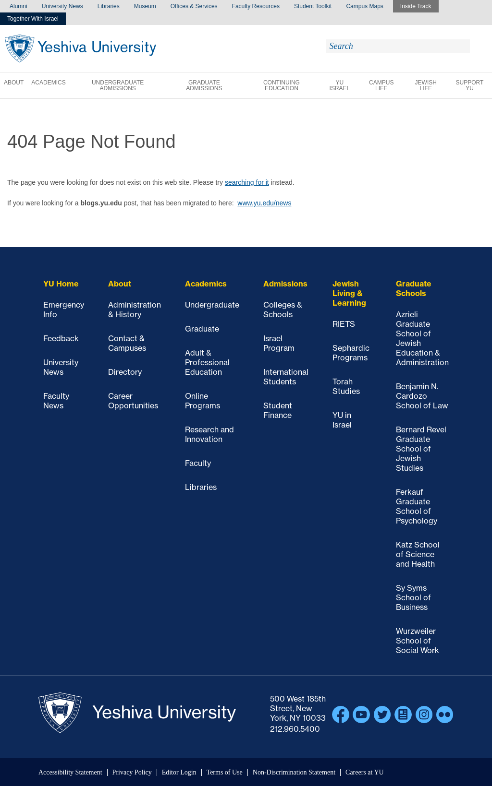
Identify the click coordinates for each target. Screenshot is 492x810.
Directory (125, 372)
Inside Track (415, 6)
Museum (145, 6)
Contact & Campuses (127, 343)
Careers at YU (364, 772)
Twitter (382, 714)
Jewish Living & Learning (349, 293)
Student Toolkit (313, 6)
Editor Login (179, 772)
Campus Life (381, 85)
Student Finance (277, 410)
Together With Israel (33, 18)
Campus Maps (364, 6)
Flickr (445, 714)
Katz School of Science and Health (418, 554)
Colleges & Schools (282, 309)
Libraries (109, 6)
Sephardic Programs (350, 352)
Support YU (470, 85)
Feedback (61, 338)
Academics (48, 82)
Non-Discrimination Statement (294, 772)
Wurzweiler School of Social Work (417, 640)
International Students (285, 376)
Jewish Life (426, 85)
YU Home (61, 283)
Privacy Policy (132, 772)
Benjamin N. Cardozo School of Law (422, 395)
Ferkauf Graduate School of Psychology (416, 506)
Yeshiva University (80, 48)
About (14, 82)
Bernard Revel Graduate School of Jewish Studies (421, 449)
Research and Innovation (209, 434)
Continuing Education (281, 85)
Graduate (202, 329)
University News (62, 6)
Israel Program (279, 343)
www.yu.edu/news (264, 203)
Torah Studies (346, 386)
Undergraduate (212, 305)
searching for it (247, 182)
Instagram (424, 714)
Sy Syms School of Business (413, 597)
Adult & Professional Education (207, 362)
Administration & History (134, 309)
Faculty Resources (256, 6)
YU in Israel (342, 419)
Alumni (18, 6)
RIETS (343, 324)
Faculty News (56, 400)
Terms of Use (225, 772)
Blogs (403, 714)
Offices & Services (194, 6)
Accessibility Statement (70, 772)
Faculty (198, 463)
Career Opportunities (133, 400)
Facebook (340, 714)
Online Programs (202, 400)
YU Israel (340, 85)
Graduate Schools (413, 288)
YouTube (361, 714)
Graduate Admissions (204, 85)
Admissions (285, 283)
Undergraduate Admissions (118, 85)
